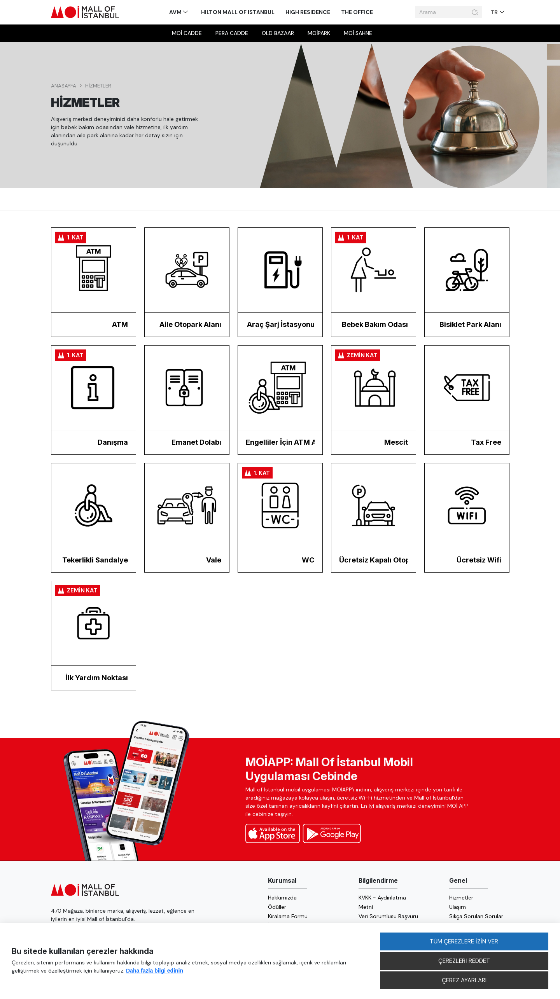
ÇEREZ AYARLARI (464, 980)
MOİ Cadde (187, 33)
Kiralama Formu (288, 916)
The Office (357, 12)
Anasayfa (63, 85)
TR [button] (494, 12)
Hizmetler (98, 85)
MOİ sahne (358, 33)
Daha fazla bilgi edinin (154, 971)
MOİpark (319, 33)
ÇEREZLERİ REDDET (464, 961)
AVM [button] (176, 12)
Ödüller (277, 906)
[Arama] (442, 12)
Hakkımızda (282, 897)
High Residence (307, 12)
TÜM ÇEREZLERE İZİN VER (464, 941)
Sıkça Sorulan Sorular (476, 916)
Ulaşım (457, 906)
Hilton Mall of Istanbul (238, 12)
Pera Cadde (231, 33)
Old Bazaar (278, 33)
